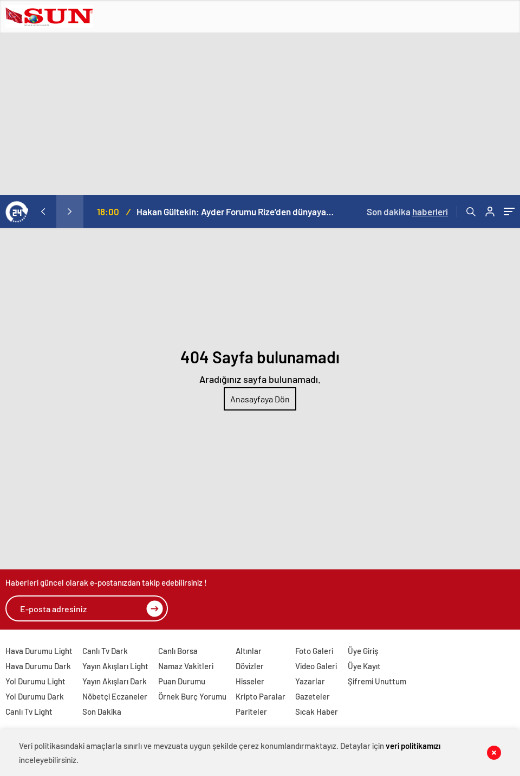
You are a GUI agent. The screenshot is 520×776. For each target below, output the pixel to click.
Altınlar (249, 651)
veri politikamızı (413, 746)
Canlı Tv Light (29, 711)
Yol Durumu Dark (34, 696)
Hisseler (250, 681)
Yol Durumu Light (35, 681)
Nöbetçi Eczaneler (114, 696)
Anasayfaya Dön (260, 399)
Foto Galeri (314, 651)
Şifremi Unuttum (377, 681)
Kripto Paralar (260, 696)
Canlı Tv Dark (105, 651)
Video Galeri (316, 666)
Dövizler (250, 666)
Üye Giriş (363, 651)
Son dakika (407, 211)
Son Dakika (101, 711)
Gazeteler (312, 696)
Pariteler (251, 711)
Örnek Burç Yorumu (192, 696)
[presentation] (42, 211)
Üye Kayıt (364, 666)
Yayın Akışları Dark (114, 681)
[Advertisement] (260, 114)
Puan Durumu (181, 681)
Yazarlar (310, 681)
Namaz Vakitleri (185, 666)
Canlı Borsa (178, 651)
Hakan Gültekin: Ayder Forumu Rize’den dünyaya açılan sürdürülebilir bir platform (235, 211)
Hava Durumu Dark (38, 666)
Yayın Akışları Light (115, 666)
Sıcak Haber (316, 711)
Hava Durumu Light (39, 651)
